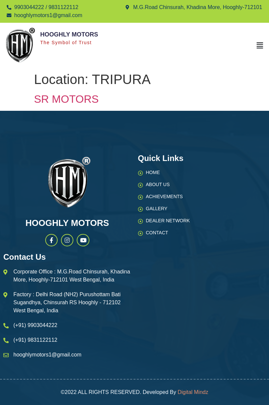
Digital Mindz (193, 392)
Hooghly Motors (69, 34)
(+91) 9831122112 (35, 340)
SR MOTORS (66, 99)
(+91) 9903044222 (35, 325)
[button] (260, 45)
